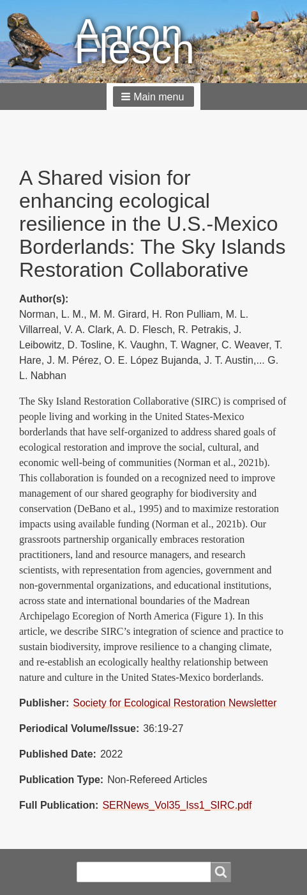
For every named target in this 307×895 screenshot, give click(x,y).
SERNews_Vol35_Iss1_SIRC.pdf (176, 805)
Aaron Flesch (134, 41)
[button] (154, 96)
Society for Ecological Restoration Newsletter (174, 702)
